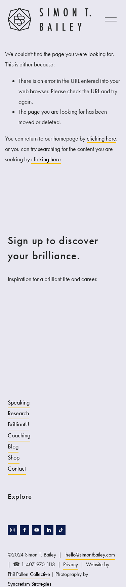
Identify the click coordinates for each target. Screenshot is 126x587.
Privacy (70, 564)
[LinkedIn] (48, 530)
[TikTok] (61, 530)
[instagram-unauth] (12, 530)
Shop (13, 457)
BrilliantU (18, 424)
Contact (17, 468)
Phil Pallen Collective (29, 574)
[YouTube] (36, 530)
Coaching (19, 435)
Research (18, 413)
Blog (13, 446)
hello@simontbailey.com (90, 554)
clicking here (101, 138)
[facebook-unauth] (24, 530)
